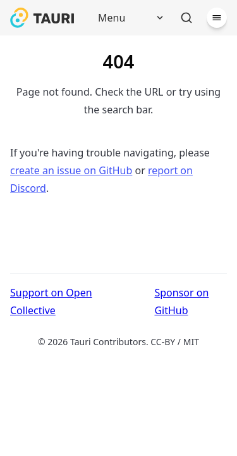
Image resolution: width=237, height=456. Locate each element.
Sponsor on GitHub (181, 301)
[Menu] (126, 18)
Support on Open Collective (51, 301)
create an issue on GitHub (71, 170)
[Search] (186, 17)
